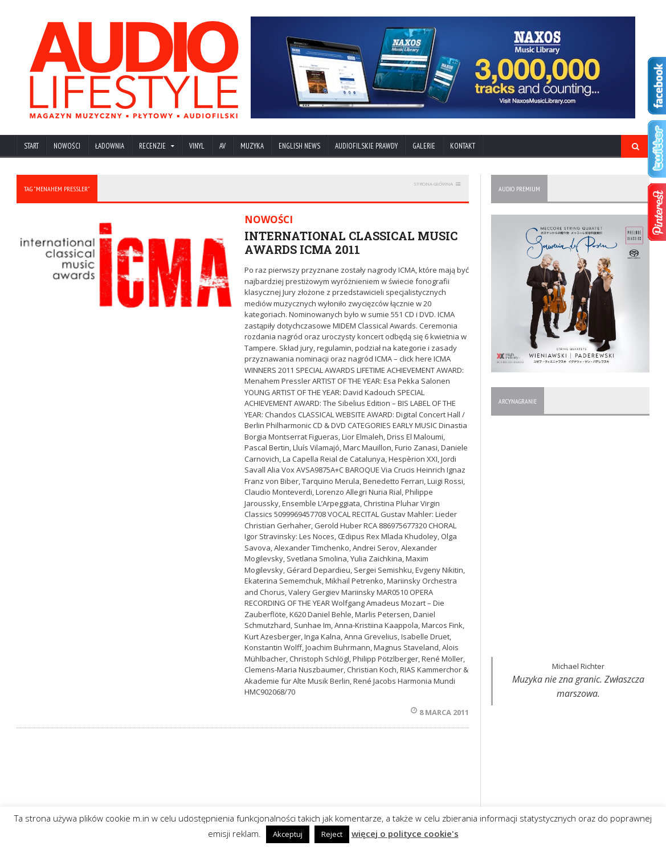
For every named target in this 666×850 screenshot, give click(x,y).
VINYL (197, 146)
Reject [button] (331, 834)
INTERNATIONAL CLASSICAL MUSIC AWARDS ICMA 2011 (350, 242)
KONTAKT (462, 146)
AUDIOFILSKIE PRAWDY (366, 146)
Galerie (423, 146)
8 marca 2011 (440, 712)
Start (31, 146)
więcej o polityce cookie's (405, 833)
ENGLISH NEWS (299, 146)
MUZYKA (252, 146)
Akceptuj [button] (288, 834)
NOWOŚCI (67, 146)
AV (222, 146)
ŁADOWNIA (109, 146)
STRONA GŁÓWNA (433, 183)
